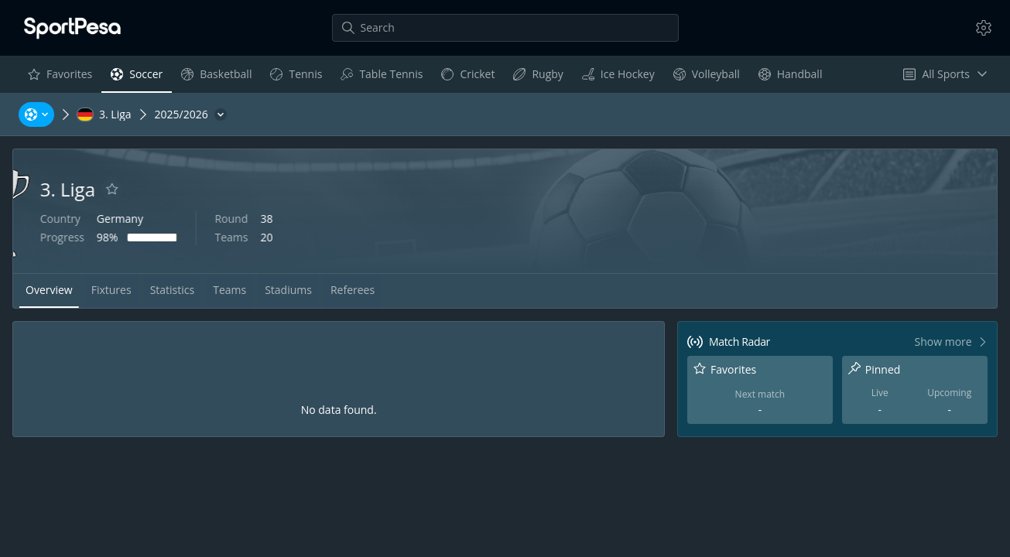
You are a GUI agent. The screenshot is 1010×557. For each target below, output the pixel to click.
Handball (790, 78)
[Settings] (983, 28)
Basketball (216, 78)
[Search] (505, 28)
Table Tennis (381, 78)
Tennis (295, 78)
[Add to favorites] (193, 189)
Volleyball (706, 78)
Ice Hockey (618, 78)
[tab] (49, 291)
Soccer (136, 78)
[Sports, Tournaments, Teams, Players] (36, 114)
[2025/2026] (191, 114)
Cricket (467, 78)
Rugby (537, 78)
